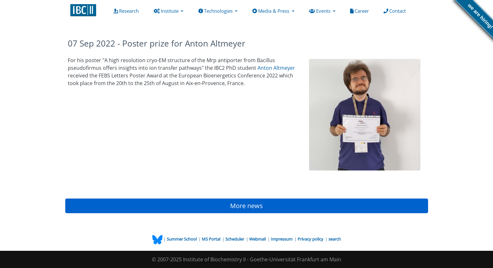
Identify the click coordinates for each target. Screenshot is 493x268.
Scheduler (235, 239)
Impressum (282, 239)
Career (360, 10)
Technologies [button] (216, 11)
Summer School (182, 239)
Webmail (258, 239)
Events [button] (320, 11)
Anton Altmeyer (276, 67)
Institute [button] (167, 11)
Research (127, 10)
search (334, 239)
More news (246, 205)
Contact (396, 10)
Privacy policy (311, 239)
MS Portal (211, 239)
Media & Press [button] (271, 11)
